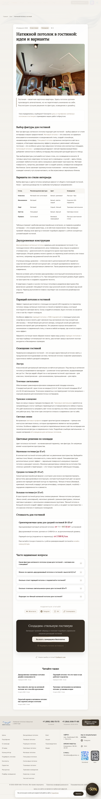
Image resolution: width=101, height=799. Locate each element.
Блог (47, 735)
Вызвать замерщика (79, 3)
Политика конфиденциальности (57, 784)
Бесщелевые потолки (30, 735)
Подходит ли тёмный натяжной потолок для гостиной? (40, 596)
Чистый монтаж (28, 778)
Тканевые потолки (29, 765)
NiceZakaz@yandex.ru (71, 755)
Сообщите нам (60, 657)
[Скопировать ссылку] (69, 611)
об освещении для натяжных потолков (46, 432)
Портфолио (6, 739)
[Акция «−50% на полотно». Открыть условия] (92, 789)
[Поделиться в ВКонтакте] (31, 611)
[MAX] (92, 3)
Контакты (5, 761)
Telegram (85, 740)
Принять (78, 793)
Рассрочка (6, 769)
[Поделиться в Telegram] (45, 611)
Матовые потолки (29, 752)
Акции (14, 3)
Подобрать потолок (9, 757)
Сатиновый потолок (24, 149)
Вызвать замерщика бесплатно (50, 639)
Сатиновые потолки (30, 761)
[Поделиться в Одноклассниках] (56, 611)
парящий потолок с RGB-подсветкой (47, 317)
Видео (48, 748)
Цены (29, 3)
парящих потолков (72, 336)
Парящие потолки (29, 744)
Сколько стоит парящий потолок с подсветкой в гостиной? (42, 580)
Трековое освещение (30, 769)
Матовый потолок (51, 135)
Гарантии (5, 765)
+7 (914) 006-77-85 (70, 721)
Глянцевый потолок (45, 140)
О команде (5, 744)
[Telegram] (97, 3)
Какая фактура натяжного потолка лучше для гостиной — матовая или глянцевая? (46, 563)
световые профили (33, 421)
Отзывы (4, 748)
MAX (84, 746)
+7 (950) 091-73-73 (51, 721)
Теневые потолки (29, 739)
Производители (51, 744)
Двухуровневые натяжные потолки (30, 245)
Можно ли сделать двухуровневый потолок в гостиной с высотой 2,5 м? (47, 572)
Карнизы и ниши (29, 774)
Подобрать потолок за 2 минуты (50, 646)
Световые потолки (29, 748)
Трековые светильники (63, 403)
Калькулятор (37, 3)
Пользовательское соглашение (81, 784)
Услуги (23, 3)
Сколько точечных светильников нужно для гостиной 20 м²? (43, 588)
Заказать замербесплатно (90, 722)
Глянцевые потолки (30, 757)
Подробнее (55, 793)
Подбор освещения (9, 774)
